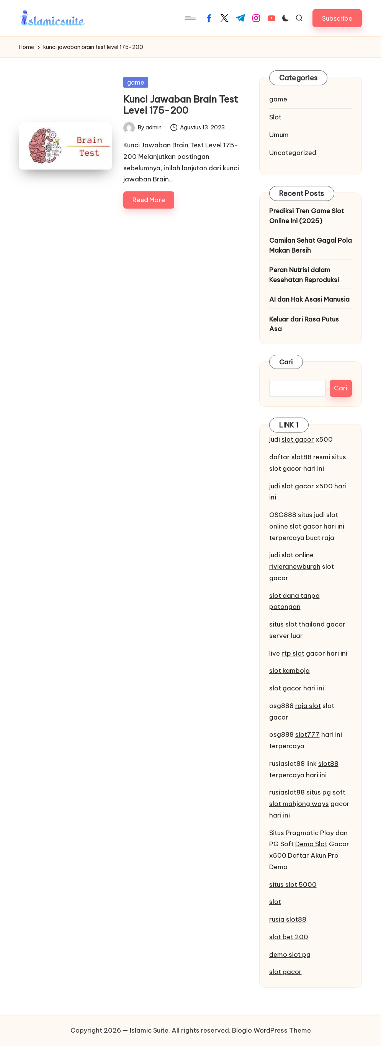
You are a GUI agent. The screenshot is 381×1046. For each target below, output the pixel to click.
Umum (279, 135)
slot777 (307, 734)
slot (275, 902)
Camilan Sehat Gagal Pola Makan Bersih (310, 245)
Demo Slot (311, 844)
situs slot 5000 (293, 884)
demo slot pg (290, 954)
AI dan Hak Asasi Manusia (309, 299)
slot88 (301, 457)
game (135, 82)
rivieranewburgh (294, 566)
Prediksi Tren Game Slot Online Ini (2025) (306, 216)
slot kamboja (289, 670)
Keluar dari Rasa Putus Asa (304, 324)
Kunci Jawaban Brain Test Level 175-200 (180, 104)
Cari (286, 362)
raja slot (308, 706)
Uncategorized (292, 152)
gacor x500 (314, 486)
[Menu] (190, 18)
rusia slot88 (287, 919)
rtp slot (292, 653)
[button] (337, 18)
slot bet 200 (288, 937)
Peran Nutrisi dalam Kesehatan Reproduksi (304, 275)
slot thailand (305, 624)
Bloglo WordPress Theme (271, 1030)
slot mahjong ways (299, 804)
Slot (275, 117)
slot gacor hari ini (296, 688)
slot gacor (297, 439)
